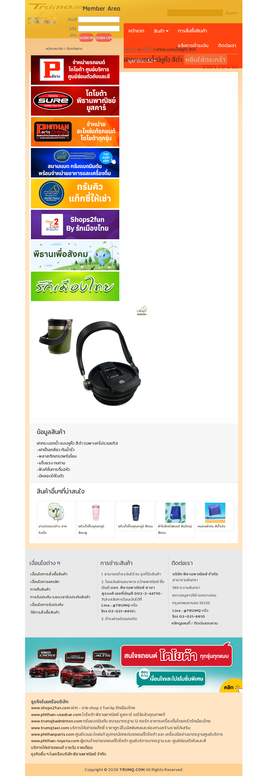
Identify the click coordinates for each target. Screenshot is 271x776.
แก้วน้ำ (146, 49)
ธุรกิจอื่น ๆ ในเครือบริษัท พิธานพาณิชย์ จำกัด (68, 754)
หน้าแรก (136, 30)
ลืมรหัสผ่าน (74, 48)
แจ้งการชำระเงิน (193, 45)
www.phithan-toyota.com (55, 741)
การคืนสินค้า (40, 589)
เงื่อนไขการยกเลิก (44, 581)
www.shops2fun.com (50, 708)
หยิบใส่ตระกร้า (206, 59)
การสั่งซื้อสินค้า (192, 30)
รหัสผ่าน (73, 32)
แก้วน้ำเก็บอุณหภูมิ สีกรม (135, 526)
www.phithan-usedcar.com (56, 715)
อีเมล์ (72, 19)
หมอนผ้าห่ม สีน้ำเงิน (211, 526)
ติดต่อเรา (227, 45)
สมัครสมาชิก (54, 48)
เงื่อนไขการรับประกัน (46, 604)
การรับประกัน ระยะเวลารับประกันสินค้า (60, 597)
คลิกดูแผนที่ (180, 623)
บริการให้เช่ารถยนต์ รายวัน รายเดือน (61, 748)
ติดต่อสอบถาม (206, 623)
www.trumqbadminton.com (56, 721)
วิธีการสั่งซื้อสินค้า (45, 612)
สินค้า (161, 30)
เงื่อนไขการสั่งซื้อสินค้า (48, 574)
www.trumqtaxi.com (50, 728)
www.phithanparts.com (52, 734)
